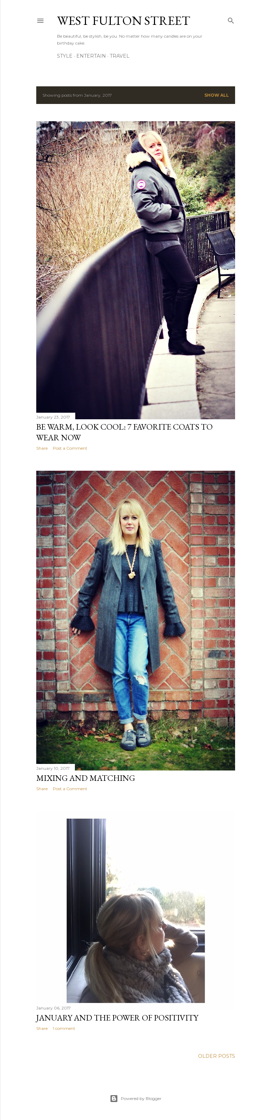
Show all (216, 95)
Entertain (91, 56)
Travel (119, 56)
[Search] (231, 19)
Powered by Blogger (136, 1098)
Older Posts (216, 1056)
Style (64, 56)
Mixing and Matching (85, 778)
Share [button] (42, 448)
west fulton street (123, 20)
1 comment (64, 1028)
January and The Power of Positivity (117, 1017)
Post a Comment (70, 448)
